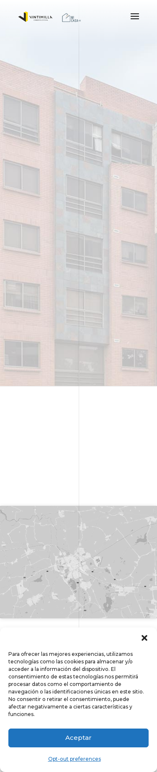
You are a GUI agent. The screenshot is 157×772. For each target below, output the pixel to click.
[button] (144, 638)
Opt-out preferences (74, 759)
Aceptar (78, 738)
